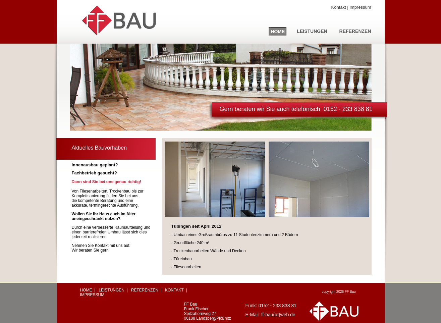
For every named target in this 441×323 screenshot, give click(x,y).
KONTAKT (174, 290)
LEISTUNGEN (312, 31)
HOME (278, 31)
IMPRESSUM (92, 294)
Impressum (360, 7)
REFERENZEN (355, 31)
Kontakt (338, 7)
